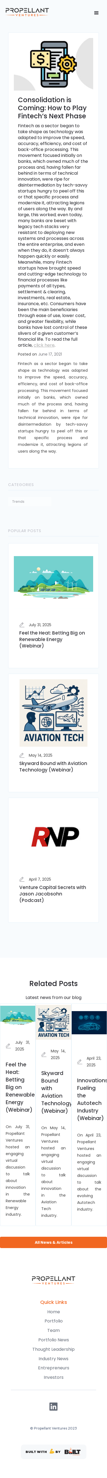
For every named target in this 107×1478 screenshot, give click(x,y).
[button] (96, 13)
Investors (54, 1377)
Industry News (53, 1359)
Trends (18, 501)
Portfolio (54, 1321)
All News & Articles (54, 1242)
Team (53, 1330)
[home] (27, 12)
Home (53, 1312)
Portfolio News (53, 1340)
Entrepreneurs (53, 1368)
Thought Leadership (53, 1349)
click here (44, 345)
